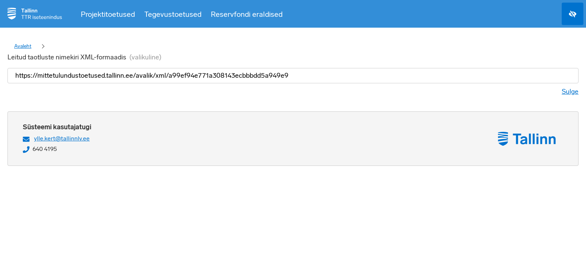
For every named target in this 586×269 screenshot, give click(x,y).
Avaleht (22, 46)
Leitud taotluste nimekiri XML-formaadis (84, 57)
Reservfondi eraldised (247, 14)
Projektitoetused (108, 14)
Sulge (570, 91)
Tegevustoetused (172, 14)
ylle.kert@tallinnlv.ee (62, 138)
